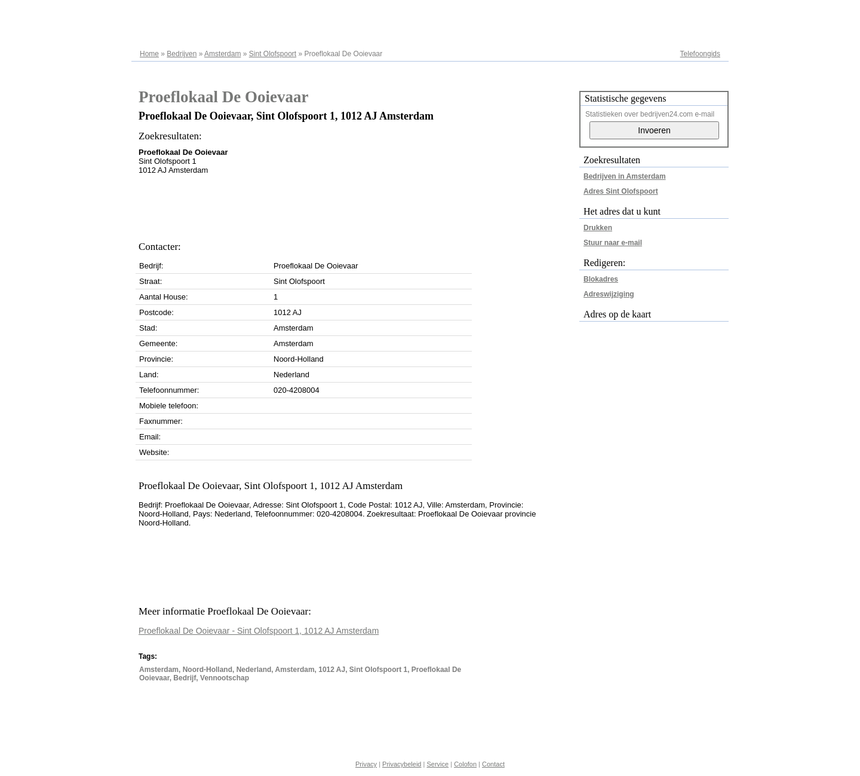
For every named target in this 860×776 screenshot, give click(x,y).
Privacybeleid (401, 764)
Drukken (597, 228)
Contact (493, 764)
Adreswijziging (608, 294)
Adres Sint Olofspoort (620, 191)
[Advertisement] (356, 204)
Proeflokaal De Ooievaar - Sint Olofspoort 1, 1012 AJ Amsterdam (259, 631)
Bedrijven (181, 54)
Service (437, 764)
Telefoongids (700, 54)
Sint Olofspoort (272, 54)
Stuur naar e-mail (612, 243)
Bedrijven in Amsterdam (624, 176)
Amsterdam (222, 54)
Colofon (465, 764)
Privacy (366, 764)
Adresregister (699, 13)
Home (149, 54)
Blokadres (600, 279)
